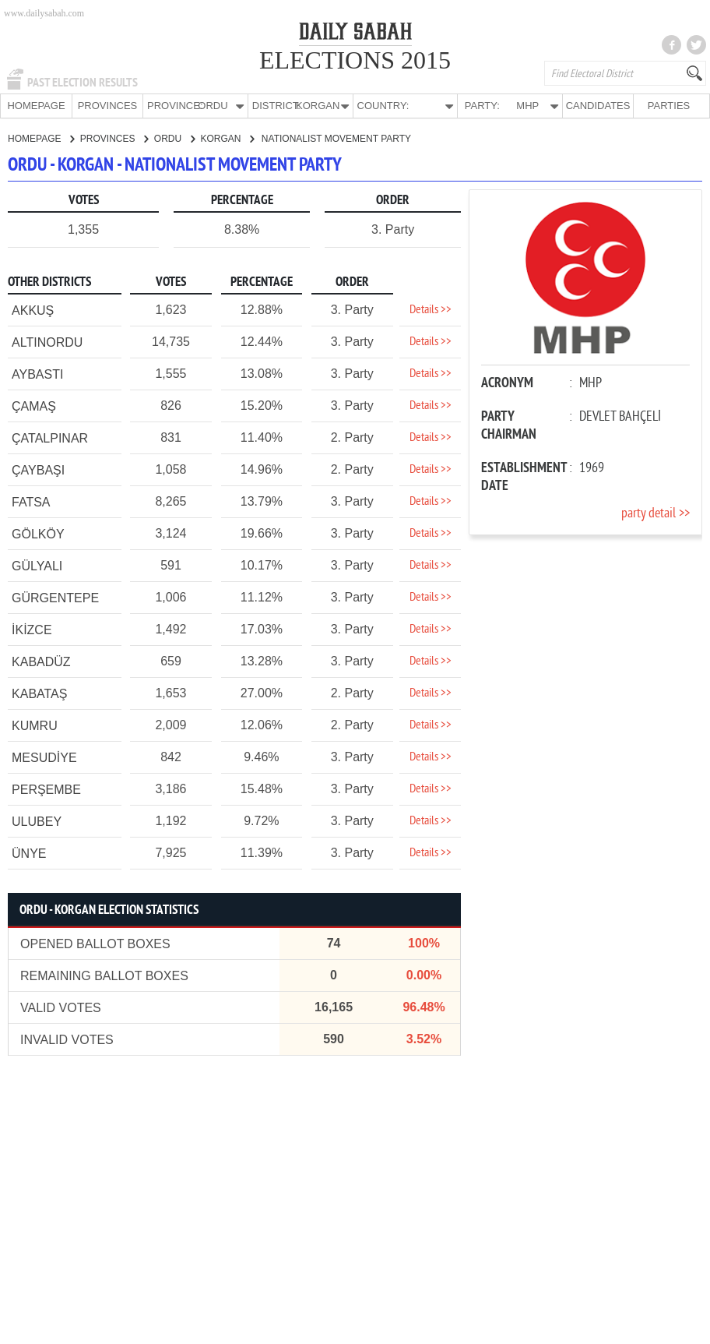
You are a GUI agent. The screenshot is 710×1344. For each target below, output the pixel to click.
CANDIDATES (598, 105)
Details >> (430, 309)
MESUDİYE (44, 757)
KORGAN (227, 137)
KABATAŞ (39, 693)
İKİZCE (32, 629)
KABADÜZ (41, 661)
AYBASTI (37, 373)
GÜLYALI (37, 565)
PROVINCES (108, 105)
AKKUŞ (33, 309)
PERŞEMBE (46, 788)
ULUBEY (37, 820)
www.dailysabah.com (44, 13)
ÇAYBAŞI (38, 469)
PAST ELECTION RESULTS (82, 83)
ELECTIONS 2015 (355, 60)
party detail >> (655, 513)
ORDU (174, 137)
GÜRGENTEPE (55, 597)
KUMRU (35, 725)
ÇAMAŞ (34, 405)
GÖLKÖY (38, 533)
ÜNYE (29, 852)
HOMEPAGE (36, 105)
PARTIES (669, 105)
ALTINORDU (47, 341)
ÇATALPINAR (50, 437)
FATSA (31, 501)
